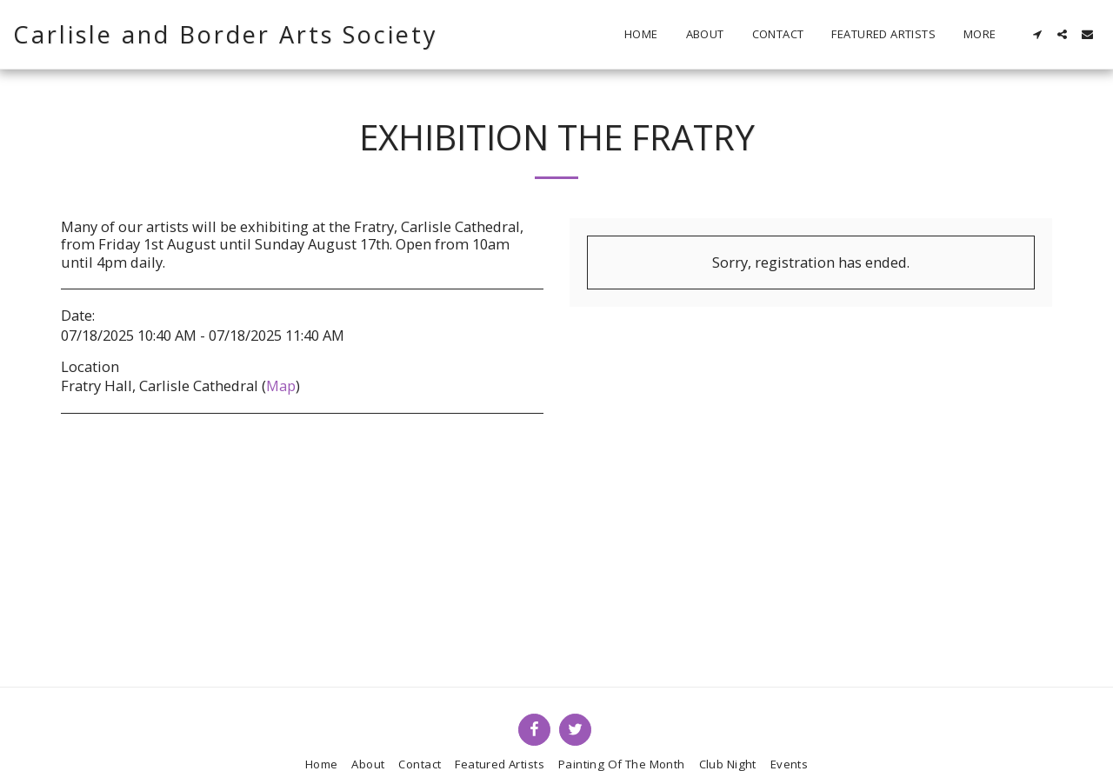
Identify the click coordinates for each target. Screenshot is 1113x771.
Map (281, 385)
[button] (1037, 34)
